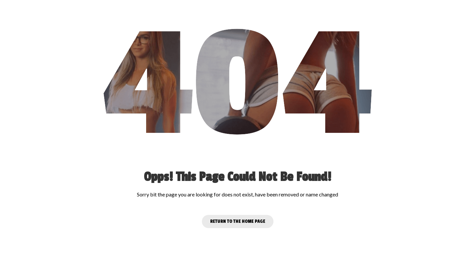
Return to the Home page (237, 221)
